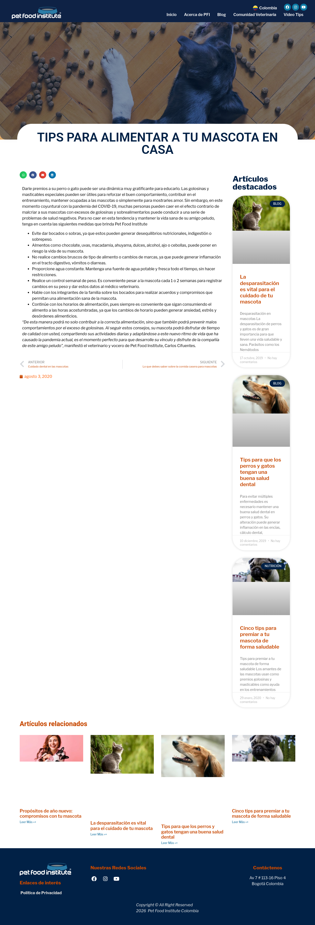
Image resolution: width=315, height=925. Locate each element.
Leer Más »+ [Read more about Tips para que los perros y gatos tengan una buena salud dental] (169, 843)
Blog (221, 14)
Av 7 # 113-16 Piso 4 (267, 878)
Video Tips (293, 14)
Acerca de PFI (197, 14)
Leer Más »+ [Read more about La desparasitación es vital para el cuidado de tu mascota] (99, 834)
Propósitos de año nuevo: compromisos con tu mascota (50, 813)
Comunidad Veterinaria (254, 14)
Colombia (268, 8)
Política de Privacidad (41, 893)
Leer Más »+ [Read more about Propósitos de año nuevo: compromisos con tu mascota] (28, 822)
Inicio (172, 14)
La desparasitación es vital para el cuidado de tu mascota (259, 289)
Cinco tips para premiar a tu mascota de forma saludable (259, 637)
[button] (23, 174)
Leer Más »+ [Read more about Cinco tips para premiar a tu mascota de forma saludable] (240, 822)
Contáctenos (267, 868)
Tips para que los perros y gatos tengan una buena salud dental (260, 472)
